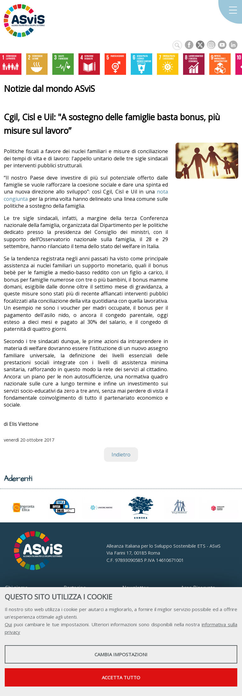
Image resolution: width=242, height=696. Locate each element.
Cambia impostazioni (121, 654)
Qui (8, 624)
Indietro (121, 454)
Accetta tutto (121, 677)
